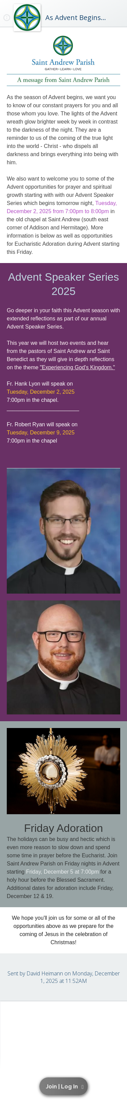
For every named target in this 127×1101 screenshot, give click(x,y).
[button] (64, 1086)
